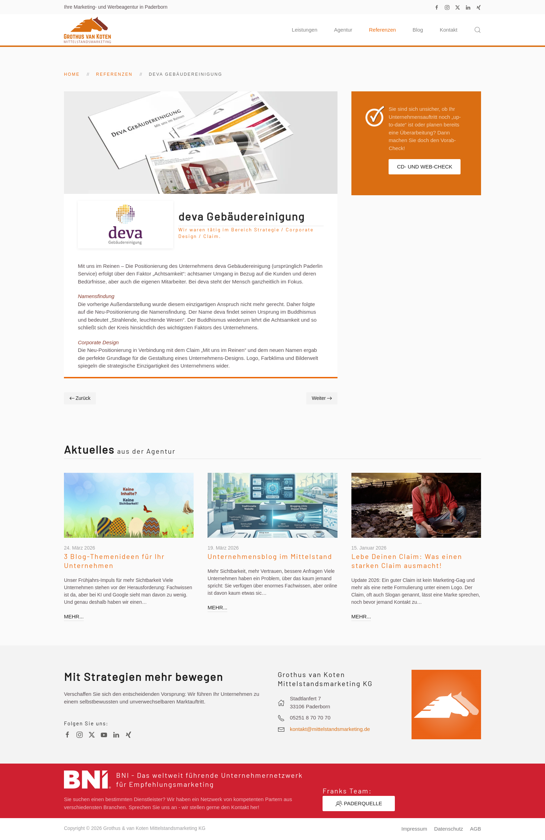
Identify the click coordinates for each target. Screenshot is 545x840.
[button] (477, 30)
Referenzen (382, 30)
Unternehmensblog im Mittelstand (268, 556)
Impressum (414, 829)
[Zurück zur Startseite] (87, 30)
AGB (475, 829)
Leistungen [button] (304, 30)
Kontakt (448, 30)
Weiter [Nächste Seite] (322, 398)
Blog (418, 30)
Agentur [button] (343, 30)
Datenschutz (448, 829)
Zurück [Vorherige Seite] (80, 398)
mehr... (72, 616)
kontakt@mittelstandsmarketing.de (330, 729)
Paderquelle (358, 803)
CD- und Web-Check (424, 167)
